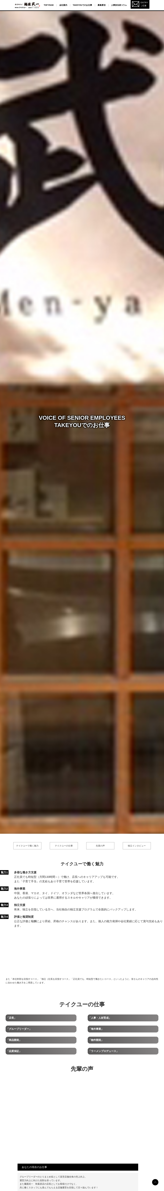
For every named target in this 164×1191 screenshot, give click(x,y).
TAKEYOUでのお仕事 (82, 5)
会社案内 (63, 5)
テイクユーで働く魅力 (27, 846)
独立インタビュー (137, 846)
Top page (49, 5)
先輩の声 (100, 846)
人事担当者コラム (119, 5)
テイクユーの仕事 (64, 846)
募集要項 (101, 5)
